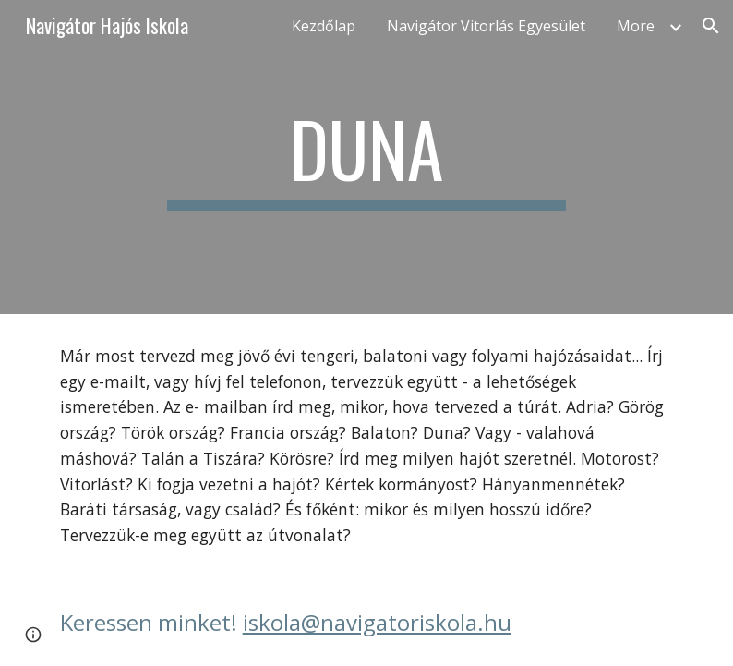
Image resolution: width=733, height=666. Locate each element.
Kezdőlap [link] (323, 26)
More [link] (636, 26)
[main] (366, 157)
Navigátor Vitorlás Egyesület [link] (486, 26)
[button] (711, 26)
